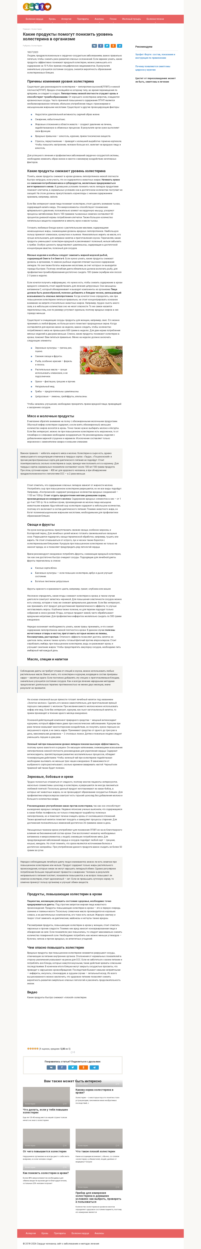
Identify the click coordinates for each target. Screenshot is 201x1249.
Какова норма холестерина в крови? (94, 1091)
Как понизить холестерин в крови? (46, 1173)
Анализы (99, 19)
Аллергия (66, 19)
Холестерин (36, 45)
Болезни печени (155, 19)
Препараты (83, 19)
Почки (113, 19)
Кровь (52, 19)
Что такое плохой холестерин (95, 1151)
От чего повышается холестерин (44, 1151)
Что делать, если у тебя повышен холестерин (45, 1111)
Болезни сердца (34, 19)
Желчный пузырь (131, 19)
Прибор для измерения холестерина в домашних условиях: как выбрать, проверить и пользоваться (98, 1197)
